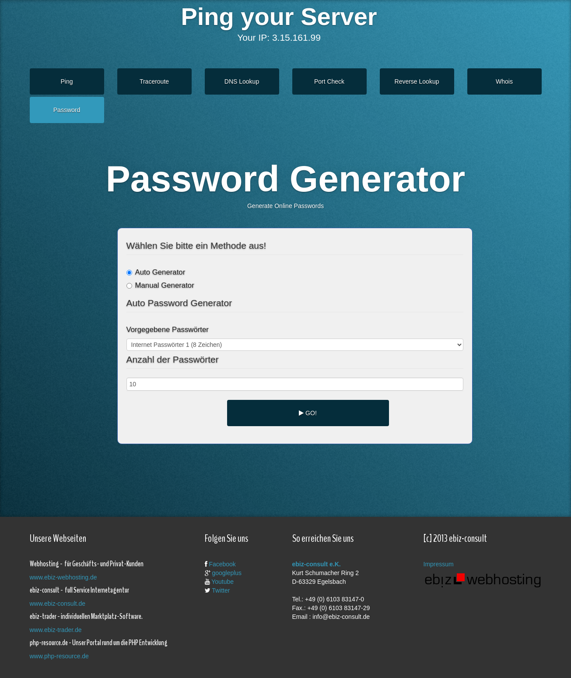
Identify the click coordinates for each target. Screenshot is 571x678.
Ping (66, 81)
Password (66, 109)
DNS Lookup (241, 81)
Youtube (222, 581)
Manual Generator (160, 285)
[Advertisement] (279, 472)
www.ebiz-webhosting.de (63, 577)
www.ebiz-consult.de (58, 603)
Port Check (329, 81)
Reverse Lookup (417, 81)
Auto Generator (156, 272)
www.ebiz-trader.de (56, 629)
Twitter (221, 590)
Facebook (222, 564)
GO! (308, 413)
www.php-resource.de (59, 656)
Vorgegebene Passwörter (167, 329)
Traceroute (154, 81)
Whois (504, 81)
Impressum (439, 564)
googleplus (227, 572)
